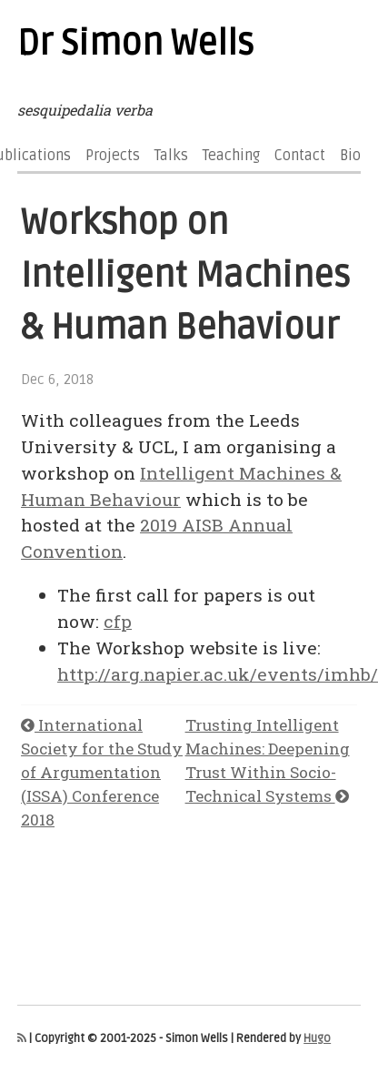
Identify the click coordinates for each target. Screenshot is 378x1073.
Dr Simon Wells (135, 44)
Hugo (317, 1038)
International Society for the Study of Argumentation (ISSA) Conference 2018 (102, 772)
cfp (118, 621)
